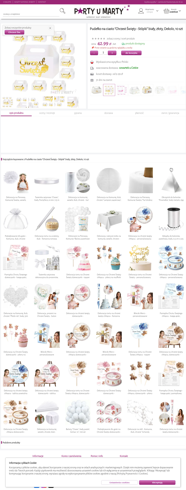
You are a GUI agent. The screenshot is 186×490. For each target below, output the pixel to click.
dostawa (108, 113)
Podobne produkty (11, 442)
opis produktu (16, 113)
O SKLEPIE (7, 2)
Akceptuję (157, 482)
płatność (139, 113)
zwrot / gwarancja (170, 113)
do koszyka (131, 53)
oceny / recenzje (47, 113)
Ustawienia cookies (119, 482)
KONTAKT (42, 2)
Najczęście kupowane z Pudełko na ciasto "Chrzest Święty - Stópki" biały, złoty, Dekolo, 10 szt (45, 159)
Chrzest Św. (14, 32)
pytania (78, 113)
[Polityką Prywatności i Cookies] (132, 473)
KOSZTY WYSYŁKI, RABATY (24, 2)
